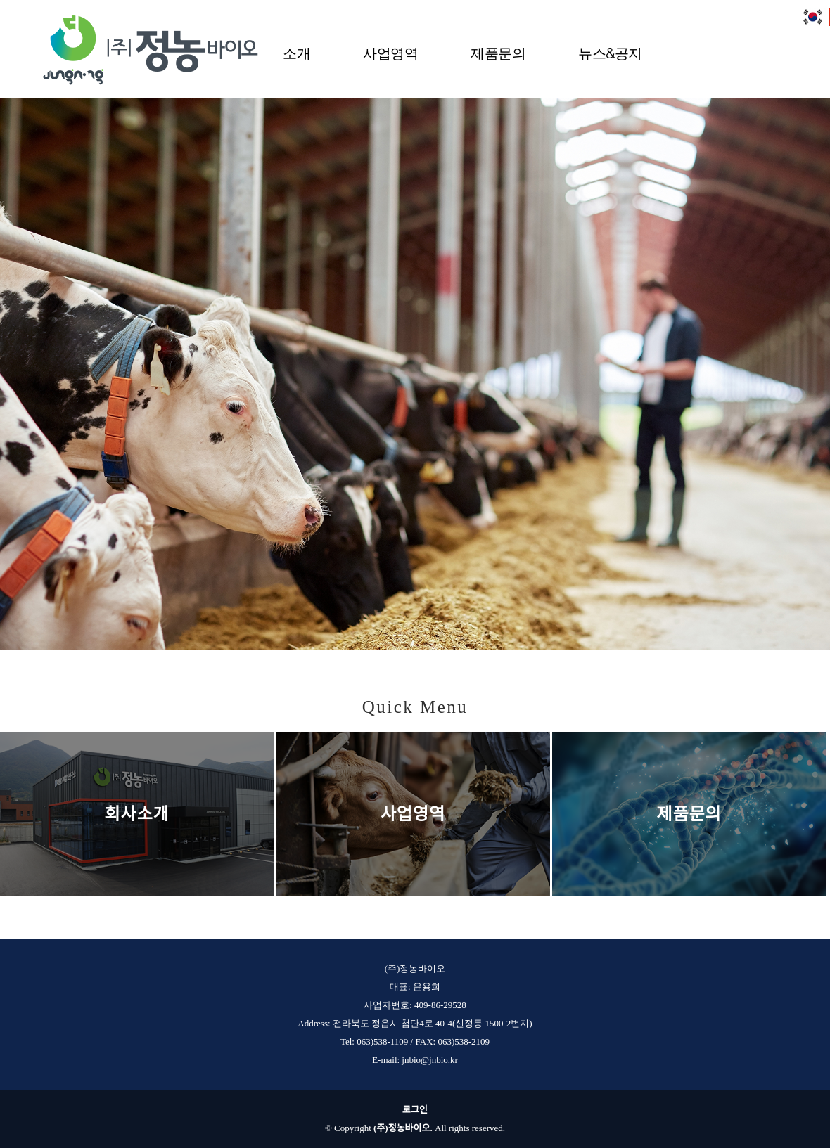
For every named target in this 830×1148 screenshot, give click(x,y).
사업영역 (390, 51)
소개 (296, 51)
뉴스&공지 (610, 51)
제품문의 (498, 51)
